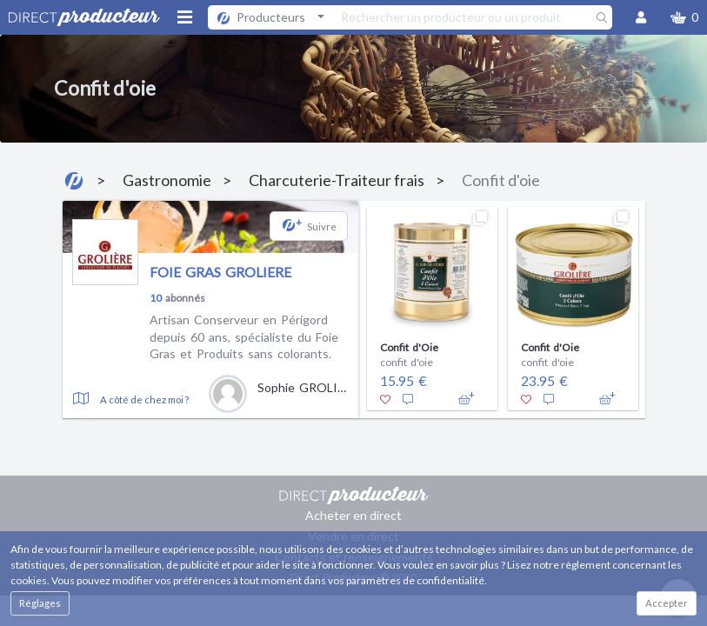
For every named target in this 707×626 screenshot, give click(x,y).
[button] (684, 17)
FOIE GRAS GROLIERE (220, 271)
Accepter (666, 603)
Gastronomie (167, 180)
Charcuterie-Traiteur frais (336, 180)
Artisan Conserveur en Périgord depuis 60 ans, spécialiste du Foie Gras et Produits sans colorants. (244, 336)
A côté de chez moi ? (144, 399)
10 (156, 297)
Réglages (40, 603)
